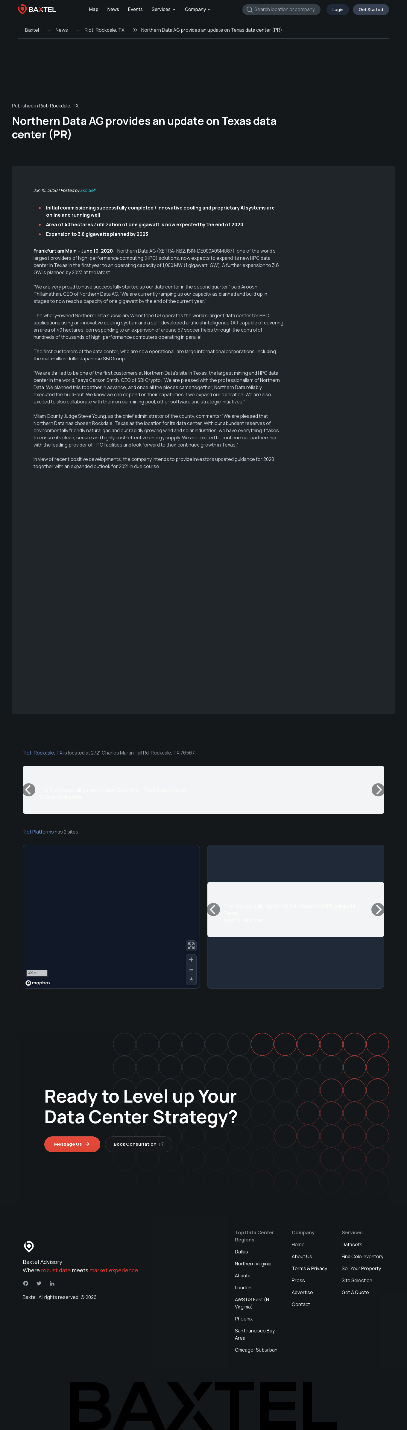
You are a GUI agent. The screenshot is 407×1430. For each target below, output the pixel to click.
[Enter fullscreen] (191, 946)
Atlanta (242, 1275)
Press (298, 1280)
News (113, 9)
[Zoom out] (191, 970)
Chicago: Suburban (256, 1349)
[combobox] (281, 9)
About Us (302, 1256)
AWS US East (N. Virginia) (252, 1303)
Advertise (302, 1292)
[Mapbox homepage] (38, 983)
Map (93, 9)
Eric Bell (87, 190)
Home (298, 1244)
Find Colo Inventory (362, 1256)
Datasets (352, 1244)
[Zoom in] (191, 959)
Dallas (241, 1251)
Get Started (371, 9)
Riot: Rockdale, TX (104, 30)
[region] (111, 916)
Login (337, 9)
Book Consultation (139, 1144)
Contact (301, 1304)
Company (198, 9)
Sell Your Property (361, 1268)
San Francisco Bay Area (255, 1334)
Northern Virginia (253, 1263)
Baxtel (32, 30)
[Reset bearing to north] (191, 980)
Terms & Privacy (309, 1268)
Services (164, 9)
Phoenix (244, 1318)
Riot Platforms (38, 831)
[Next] (378, 789)
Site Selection (357, 1280)
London (243, 1287)
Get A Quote (355, 1292)
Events (135, 9)
